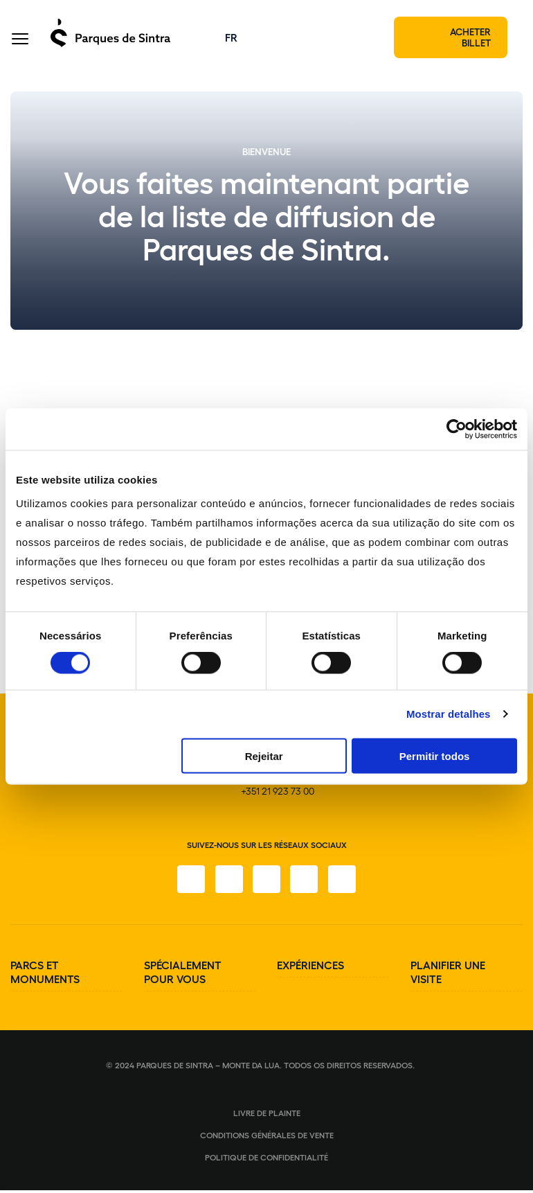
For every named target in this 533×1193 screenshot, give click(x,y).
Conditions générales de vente (267, 1137)
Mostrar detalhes (448, 714)
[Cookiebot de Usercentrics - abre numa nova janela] (456, 429)
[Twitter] (266, 882)
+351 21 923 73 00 (277, 793)
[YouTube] (305, 882)
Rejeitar (264, 755)
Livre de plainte (266, 1115)
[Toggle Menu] (20, 41)
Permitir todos (434, 755)
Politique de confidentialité (266, 1160)
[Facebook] (189, 882)
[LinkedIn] (344, 882)
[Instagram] (228, 882)
